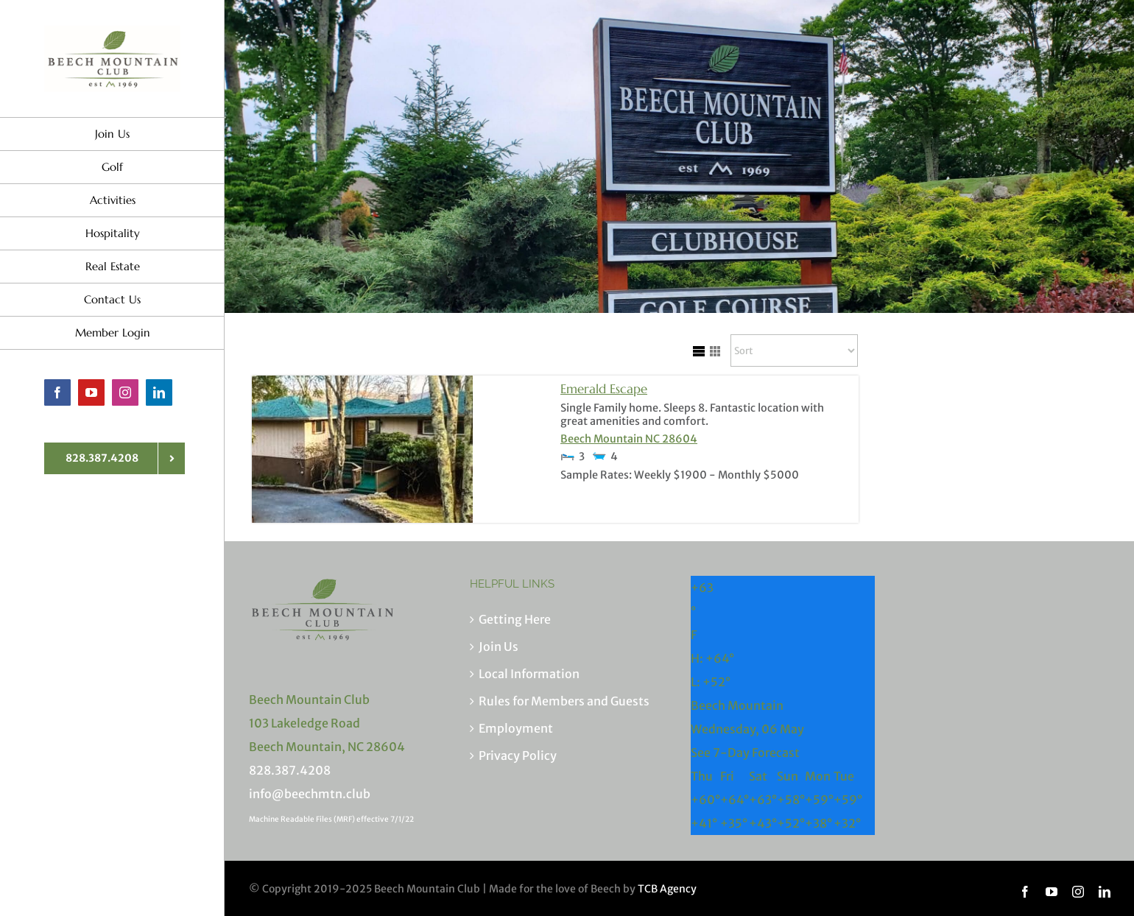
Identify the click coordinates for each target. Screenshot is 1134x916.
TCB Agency (667, 888)
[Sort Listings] (794, 350)
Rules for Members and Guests (564, 701)
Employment (516, 728)
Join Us (498, 646)
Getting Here (515, 619)
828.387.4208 (290, 770)
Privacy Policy (518, 755)
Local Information (529, 674)
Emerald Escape (603, 389)
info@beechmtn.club (309, 793)
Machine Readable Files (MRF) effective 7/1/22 (331, 819)
